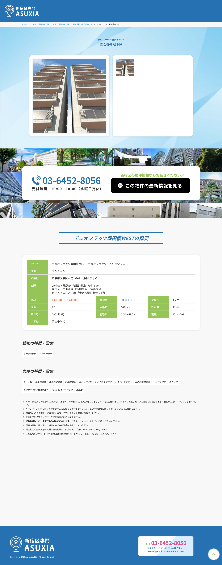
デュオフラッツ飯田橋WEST (104, 238)
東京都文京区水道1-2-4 (66, 278)
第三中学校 (58, 321)
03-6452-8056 (71, 180)
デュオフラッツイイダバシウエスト (109, 264)
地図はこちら (89, 278)
